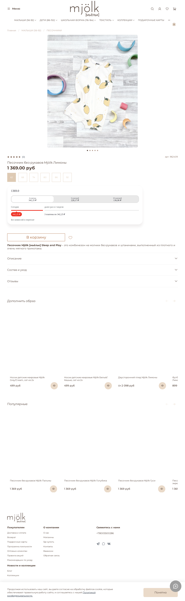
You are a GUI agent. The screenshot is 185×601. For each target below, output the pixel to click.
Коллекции (13, 575)
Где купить (48, 542)
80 (45, 177)
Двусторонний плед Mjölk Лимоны (144, 384)
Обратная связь (51, 555)
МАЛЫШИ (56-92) (25, 20)
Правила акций (15, 555)
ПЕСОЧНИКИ (54, 30)
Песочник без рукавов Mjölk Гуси (143, 494)
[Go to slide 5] (97, 150)
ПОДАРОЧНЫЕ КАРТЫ (151, 20)
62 (11, 177)
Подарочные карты (17, 542)
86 (56, 177)
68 (22, 177)
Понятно (160, 592)
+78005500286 (105, 533)
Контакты (48, 546)
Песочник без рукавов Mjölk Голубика (87, 494)
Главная (11, 30)
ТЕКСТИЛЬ (106, 20)
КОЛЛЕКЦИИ (126, 20)
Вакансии (48, 551)
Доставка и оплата (16, 533)
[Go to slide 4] (95, 150)
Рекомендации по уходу (20, 560)
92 (67, 177)
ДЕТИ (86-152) (48, 20)
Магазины (48, 537)
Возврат (11, 537)
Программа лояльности (19, 546)
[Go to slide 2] (90, 150)
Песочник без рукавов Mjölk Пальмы (27, 494)
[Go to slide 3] (92, 150)
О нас (46, 533)
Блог (9, 571)
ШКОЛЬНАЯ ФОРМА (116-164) (78, 20)
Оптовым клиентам (17, 551)
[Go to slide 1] (87, 150)
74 (34, 177)
